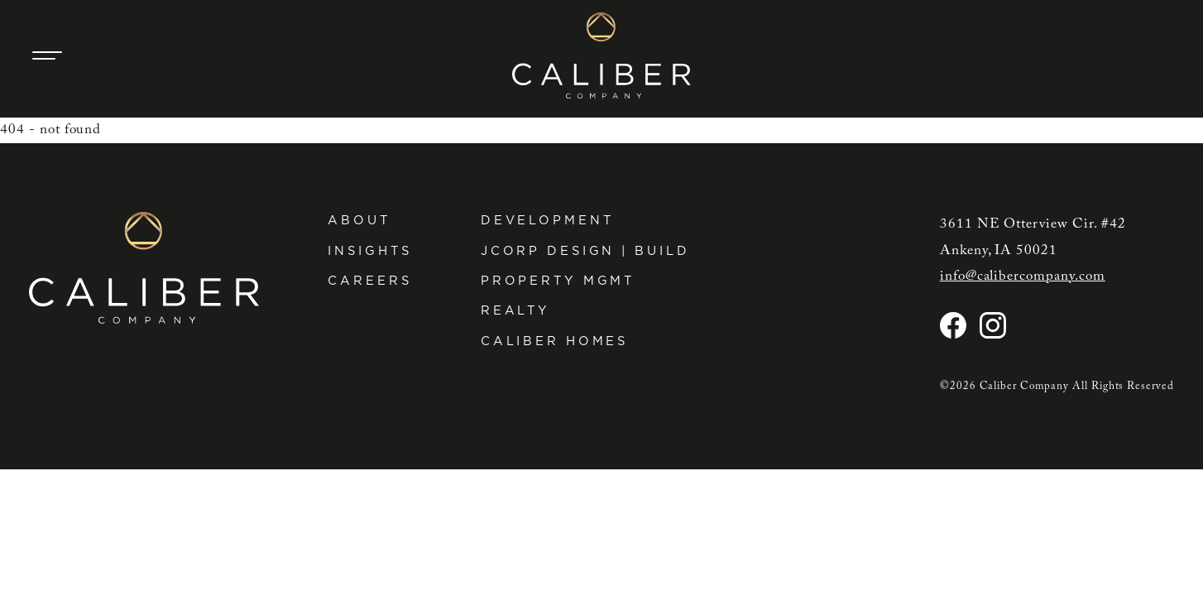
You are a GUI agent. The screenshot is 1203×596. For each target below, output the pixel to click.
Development (547, 220)
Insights (369, 250)
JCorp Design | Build (585, 250)
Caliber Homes (554, 341)
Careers (369, 280)
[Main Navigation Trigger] (47, 55)
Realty (515, 310)
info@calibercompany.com (1022, 276)
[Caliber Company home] (601, 55)
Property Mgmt (558, 280)
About (359, 220)
